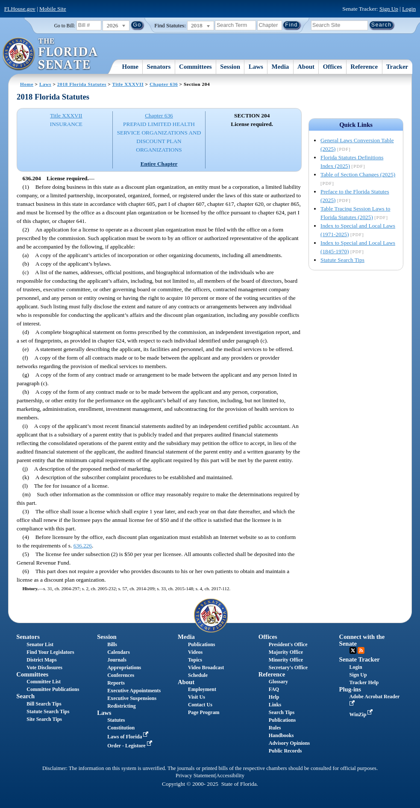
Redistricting (121, 706)
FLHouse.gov (19, 9)
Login (409, 9)
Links (275, 705)
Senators (159, 66)
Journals (116, 660)
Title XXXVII (128, 84)
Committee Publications (52, 689)
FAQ (274, 689)
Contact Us (200, 705)
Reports (116, 683)
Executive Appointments (134, 691)
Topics (195, 660)
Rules (275, 728)
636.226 (82, 545)
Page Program (203, 712)
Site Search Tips (44, 719)
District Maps (41, 660)
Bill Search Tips (43, 704)
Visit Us (196, 697)
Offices (332, 66)
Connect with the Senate (362, 640)
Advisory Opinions (289, 743)
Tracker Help (364, 682)
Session (230, 66)
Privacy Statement (195, 776)
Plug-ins (350, 689)
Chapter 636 (164, 84)
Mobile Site (52, 9)
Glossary (278, 682)
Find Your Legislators (50, 652)
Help (274, 697)
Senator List (39, 644)
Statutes (116, 720)
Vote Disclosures (44, 667)
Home (130, 66)
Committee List (43, 682)
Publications (201, 644)
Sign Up (388, 9)
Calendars (118, 652)
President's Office (288, 644)
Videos (195, 652)
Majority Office (286, 652)
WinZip (362, 714)
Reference (364, 66)
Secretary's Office (288, 667)
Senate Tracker (359, 659)
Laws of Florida (128, 737)
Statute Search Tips (342, 260)
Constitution (121, 728)
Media (280, 66)
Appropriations (124, 667)
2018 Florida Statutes (81, 84)
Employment (202, 689)
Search (25, 696)
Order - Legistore (130, 746)
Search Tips (281, 712)
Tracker (397, 66)
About (305, 66)
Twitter (353, 650)
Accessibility (230, 776)
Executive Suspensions (131, 698)
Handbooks (281, 735)
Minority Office (286, 660)
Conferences (120, 675)
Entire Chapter (159, 164)
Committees (195, 66)
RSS (361, 650)
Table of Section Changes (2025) (357, 174)
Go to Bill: (64, 25)
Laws (256, 66)
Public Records (285, 751)
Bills (112, 644)
